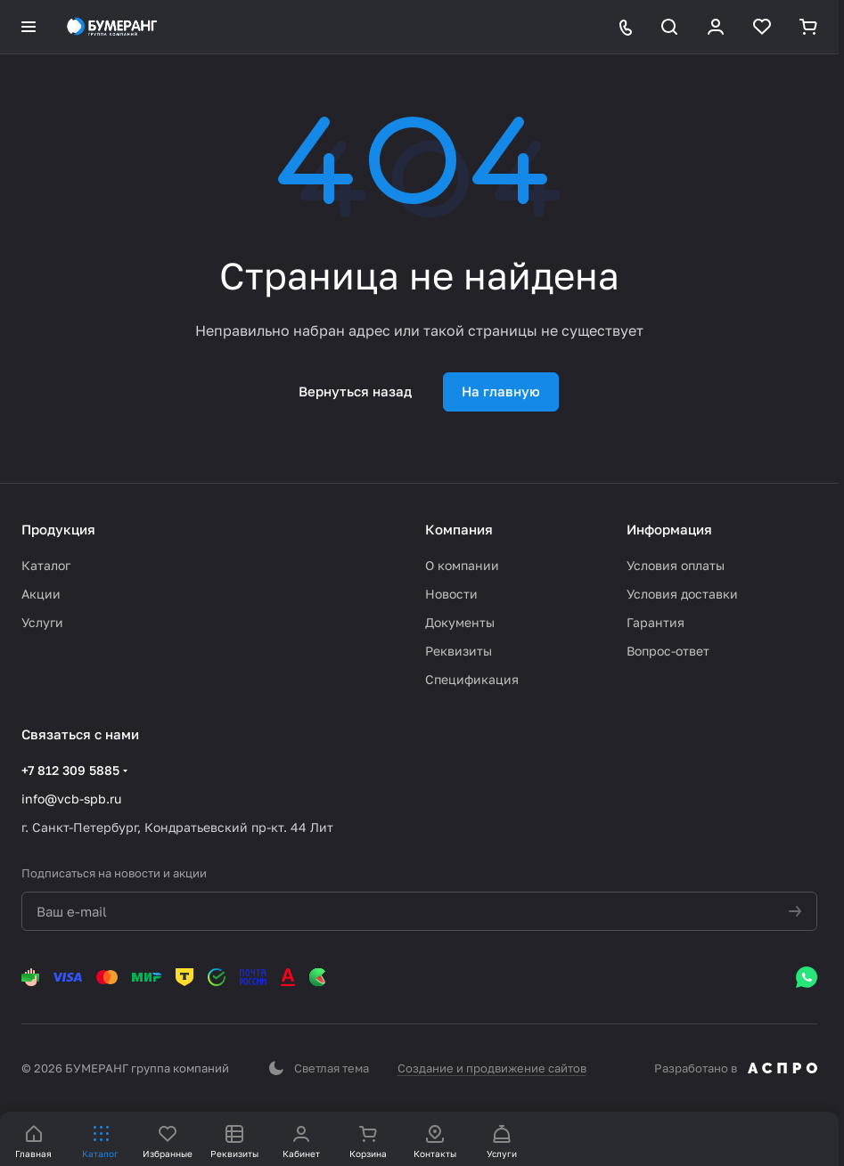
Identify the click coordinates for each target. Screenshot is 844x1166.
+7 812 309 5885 (70, 770)
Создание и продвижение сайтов (491, 1068)
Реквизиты (458, 650)
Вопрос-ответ (668, 650)
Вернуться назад (355, 391)
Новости (451, 593)
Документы (460, 622)
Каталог (45, 565)
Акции (41, 593)
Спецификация (472, 679)
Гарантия (655, 622)
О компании (462, 565)
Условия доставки (682, 593)
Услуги (42, 622)
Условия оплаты (676, 565)
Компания (459, 529)
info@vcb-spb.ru (71, 798)
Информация (669, 529)
